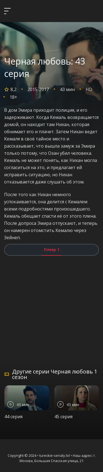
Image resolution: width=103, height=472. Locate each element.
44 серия (13, 417)
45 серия (63, 417)
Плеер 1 (51, 249)
